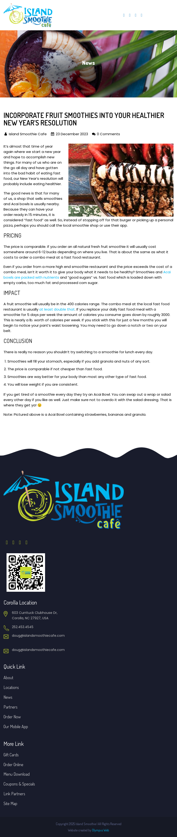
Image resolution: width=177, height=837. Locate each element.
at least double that (57, 309)
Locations (11, 687)
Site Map (10, 803)
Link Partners (14, 793)
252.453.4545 (22, 627)
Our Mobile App (16, 726)
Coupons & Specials (19, 783)
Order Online (13, 764)
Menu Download (17, 774)
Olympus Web (100, 830)
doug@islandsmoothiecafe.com (38, 635)
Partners (11, 706)
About (8, 677)
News (8, 697)
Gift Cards (11, 754)
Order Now (12, 716)
